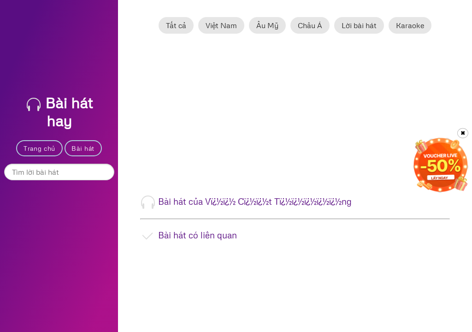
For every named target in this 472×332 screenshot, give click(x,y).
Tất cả (176, 25)
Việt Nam (221, 25)
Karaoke (410, 25)
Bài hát (82, 148)
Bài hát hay (60, 112)
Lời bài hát (359, 25)
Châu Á (310, 25)
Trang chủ (39, 148)
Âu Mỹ (267, 25)
